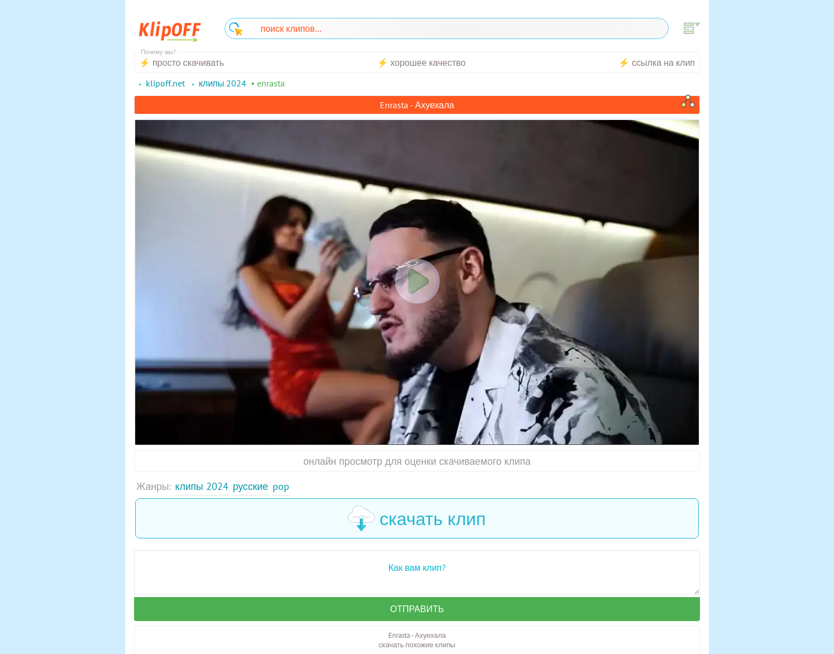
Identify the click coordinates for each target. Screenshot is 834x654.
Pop (281, 486)
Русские (250, 486)
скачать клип (416, 518)
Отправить (417, 608)
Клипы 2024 (201, 486)
